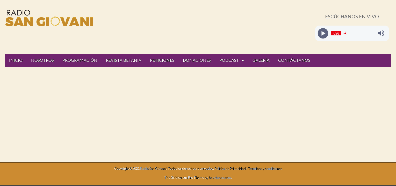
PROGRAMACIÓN (79, 60)
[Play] (322, 33)
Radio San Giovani (153, 168)
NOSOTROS (42, 60)
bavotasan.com (220, 177)
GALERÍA (261, 60)
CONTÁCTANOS (294, 60)
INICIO (16, 60)
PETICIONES (162, 60)
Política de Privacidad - (231, 168)
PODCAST (229, 60)
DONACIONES (197, 60)
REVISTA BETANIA (123, 60)
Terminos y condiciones (265, 168)
